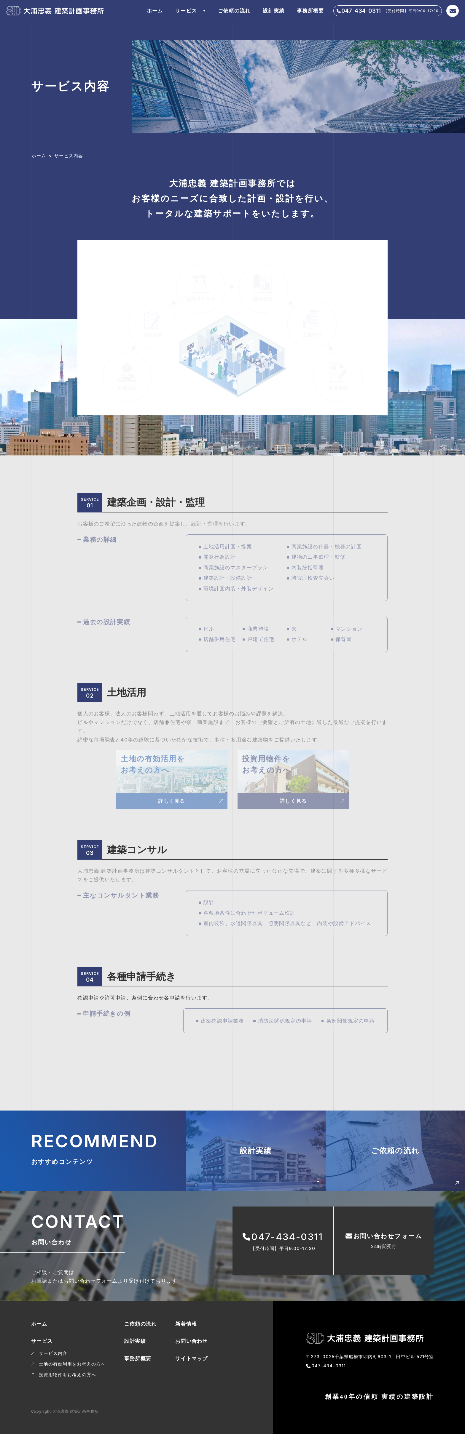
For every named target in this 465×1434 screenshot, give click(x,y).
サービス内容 (53, 1353)
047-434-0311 (328, 1366)
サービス (186, 11)
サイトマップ (191, 1358)
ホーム (155, 11)
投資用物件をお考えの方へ (67, 1374)
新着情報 (186, 1324)
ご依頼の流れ (234, 11)
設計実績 (273, 11)
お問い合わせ (191, 1341)
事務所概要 (310, 11)
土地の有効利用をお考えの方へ (72, 1364)
